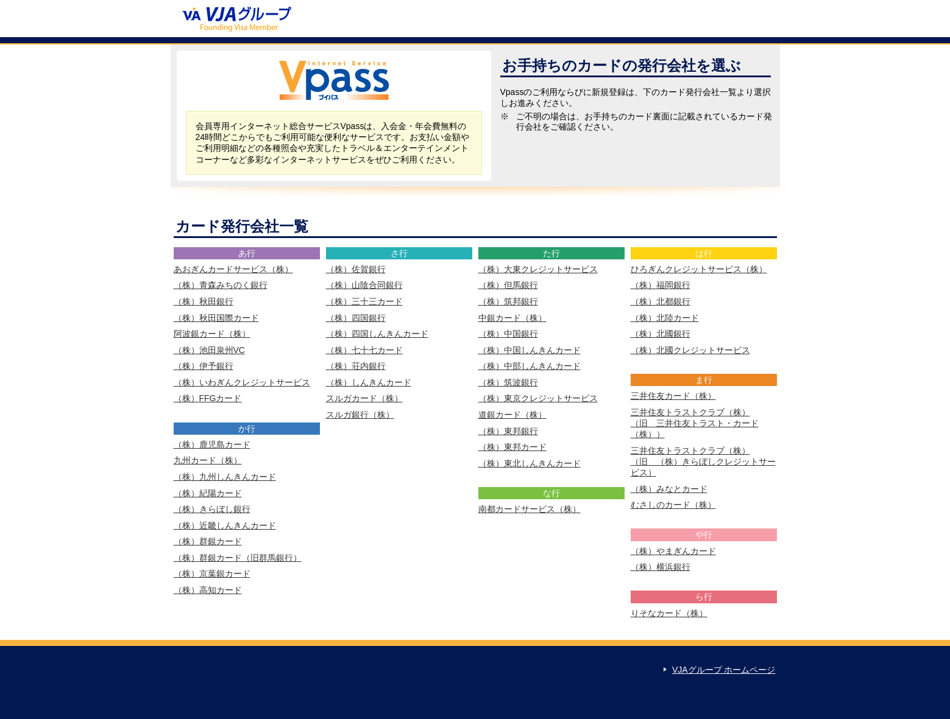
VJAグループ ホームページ (724, 670)
